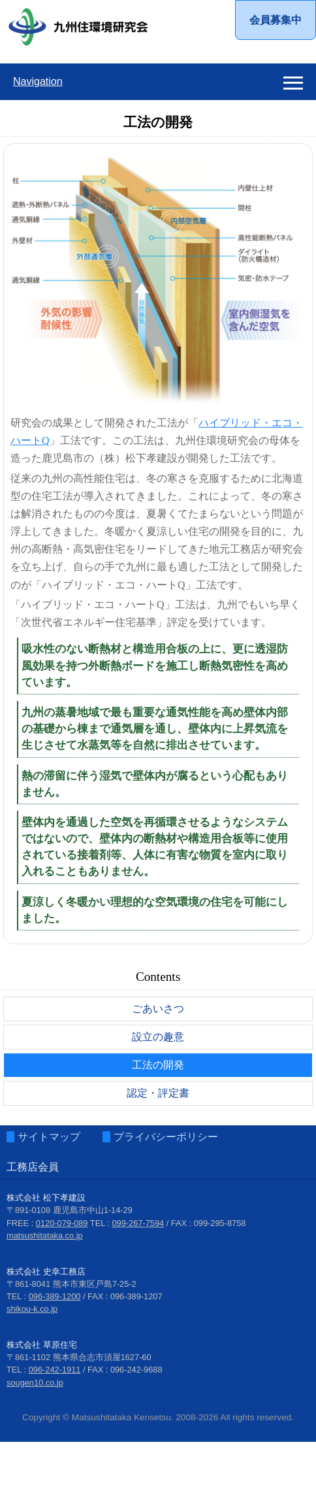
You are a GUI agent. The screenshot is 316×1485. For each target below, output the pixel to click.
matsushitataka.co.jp (45, 1235)
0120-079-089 (62, 1222)
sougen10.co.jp (35, 1382)
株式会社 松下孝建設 (46, 1198)
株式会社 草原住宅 (42, 1345)
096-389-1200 (55, 1296)
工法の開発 (158, 1064)
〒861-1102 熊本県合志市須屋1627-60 (79, 1357)
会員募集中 (275, 20)
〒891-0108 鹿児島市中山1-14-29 (70, 1210)
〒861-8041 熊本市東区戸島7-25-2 (71, 1284)
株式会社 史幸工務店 (46, 1271)
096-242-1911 (55, 1369)
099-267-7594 (138, 1222)
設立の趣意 (158, 1036)
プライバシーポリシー (166, 1136)
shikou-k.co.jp (32, 1309)
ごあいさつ (158, 1008)
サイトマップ (49, 1136)
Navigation (38, 81)
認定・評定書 (158, 1093)
